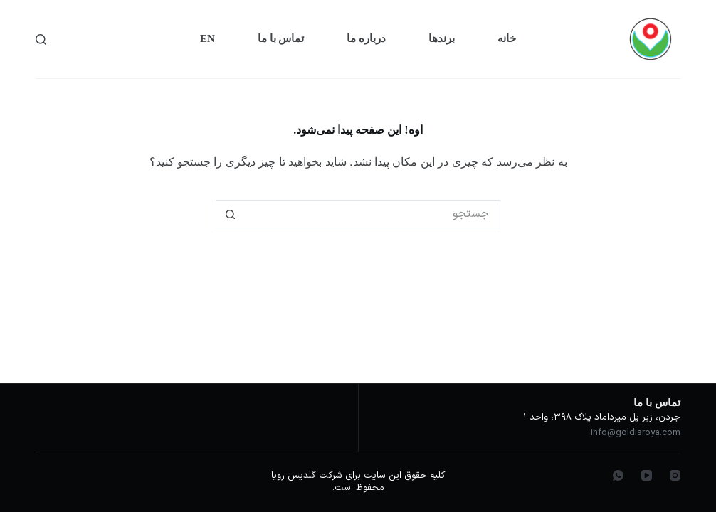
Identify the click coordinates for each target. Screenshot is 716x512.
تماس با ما (281, 38)
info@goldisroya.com (635, 433)
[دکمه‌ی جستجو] (230, 214)
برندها (441, 38)
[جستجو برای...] (372, 214)
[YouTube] (646, 475)
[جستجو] (41, 39)
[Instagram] (675, 475)
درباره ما (366, 38)
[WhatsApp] (618, 475)
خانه (506, 38)
